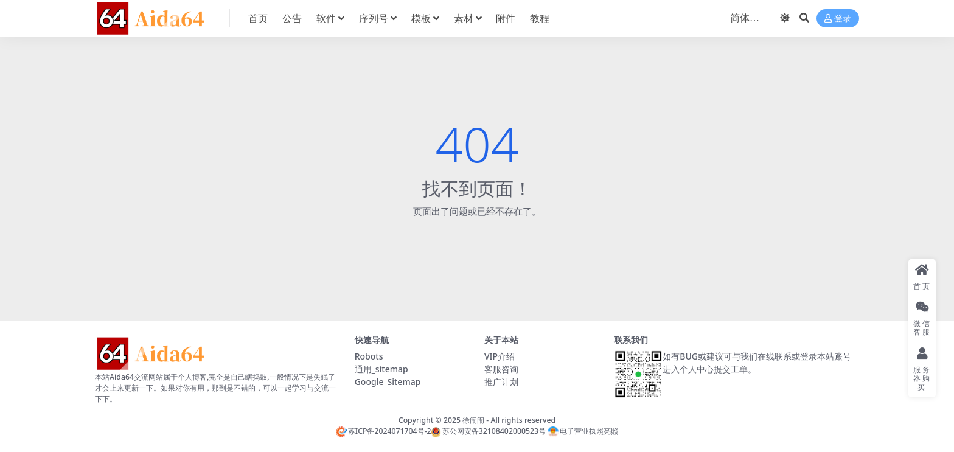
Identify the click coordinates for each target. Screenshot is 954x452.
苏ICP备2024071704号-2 (383, 431)
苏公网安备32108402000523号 (488, 431)
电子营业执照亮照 (583, 431)
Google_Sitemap (388, 382)
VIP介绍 (499, 356)
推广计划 (501, 382)
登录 (837, 18)
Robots (369, 356)
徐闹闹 (473, 420)
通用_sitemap (381, 369)
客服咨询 (501, 369)
